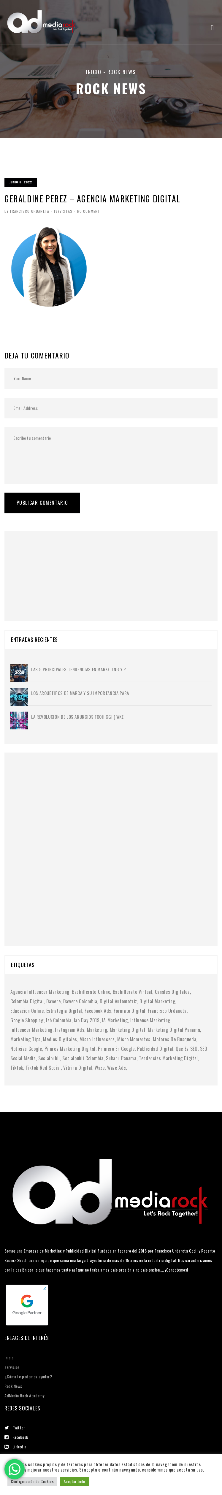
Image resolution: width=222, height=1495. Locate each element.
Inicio (94, 72)
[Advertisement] (54, 568)
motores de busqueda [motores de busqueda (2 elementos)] (174, 1039)
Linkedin (15, 1446)
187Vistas (63, 211)
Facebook (16, 1437)
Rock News (13, 1386)
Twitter (14, 1427)
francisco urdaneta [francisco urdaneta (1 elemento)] (167, 1010)
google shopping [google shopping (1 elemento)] (27, 1020)
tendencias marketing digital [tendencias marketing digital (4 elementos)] (168, 1058)
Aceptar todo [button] (74, 1481)
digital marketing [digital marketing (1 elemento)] (157, 1001)
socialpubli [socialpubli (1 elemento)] (49, 1058)
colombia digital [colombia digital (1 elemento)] (27, 1001)
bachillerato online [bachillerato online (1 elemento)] (91, 991)
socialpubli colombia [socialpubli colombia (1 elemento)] (83, 1058)
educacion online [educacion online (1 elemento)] (27, 1010)
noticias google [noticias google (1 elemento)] (26, 1048)
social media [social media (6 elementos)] (23, 1058)
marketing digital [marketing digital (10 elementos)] (127, 1029)
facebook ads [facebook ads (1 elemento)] (98, 1010)
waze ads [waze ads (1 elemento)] (116, 1067)
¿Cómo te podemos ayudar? (28, 1376)
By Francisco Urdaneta (26, 211)
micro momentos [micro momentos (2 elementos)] (133, 1039)
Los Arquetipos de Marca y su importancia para (80, 693)
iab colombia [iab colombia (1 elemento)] (59, 1020)
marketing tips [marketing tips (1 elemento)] (25, 1039)
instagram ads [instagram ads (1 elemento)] (69, 1029)
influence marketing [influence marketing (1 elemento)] (150, 1020)
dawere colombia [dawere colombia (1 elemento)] (80, 1001)
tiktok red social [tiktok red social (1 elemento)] (43, 1067)
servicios (12, 1367)
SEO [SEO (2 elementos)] (203, 1048)
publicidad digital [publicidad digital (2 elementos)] (155, 1048)
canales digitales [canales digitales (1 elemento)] (172, 991)
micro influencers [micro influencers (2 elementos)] (97, 1039)
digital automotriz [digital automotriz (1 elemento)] (118, 1001)
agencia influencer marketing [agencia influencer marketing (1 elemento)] (39, 991)
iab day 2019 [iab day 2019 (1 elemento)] (87, 1020)
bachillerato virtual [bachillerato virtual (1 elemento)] (133, 991)
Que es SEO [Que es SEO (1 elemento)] (186, 1048)
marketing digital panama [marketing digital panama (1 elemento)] (174, 1029)
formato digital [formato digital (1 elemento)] (129, 1010)
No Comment (88, 211)
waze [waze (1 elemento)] (100, 1067)
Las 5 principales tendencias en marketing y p (78, 669)
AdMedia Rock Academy (24, 1395)
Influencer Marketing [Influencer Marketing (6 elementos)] (31, 1029)
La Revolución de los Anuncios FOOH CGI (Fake (77, 716)
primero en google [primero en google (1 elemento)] (116, 1048)
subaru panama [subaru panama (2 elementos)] (121, 1058)
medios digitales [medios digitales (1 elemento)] (60, 1039)
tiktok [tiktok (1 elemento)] (16, 1067)
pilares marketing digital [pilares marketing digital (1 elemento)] (70, 1048)
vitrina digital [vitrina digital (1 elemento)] (77, 1067)
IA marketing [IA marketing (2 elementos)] (115, 1020)
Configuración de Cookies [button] (32, 1481)
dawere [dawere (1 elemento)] (53, 1001)
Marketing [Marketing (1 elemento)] (97, 1029)
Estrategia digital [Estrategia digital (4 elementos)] (64, 1010)
